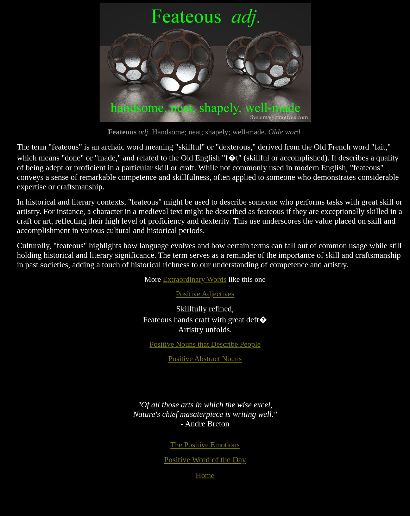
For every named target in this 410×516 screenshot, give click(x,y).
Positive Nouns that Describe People (205, 344)
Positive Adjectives (205, 294)
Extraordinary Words (195, 279)
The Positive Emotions (205, 445)
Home (205, 475)
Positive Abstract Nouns (205, 358)
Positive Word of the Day (205, 459)
